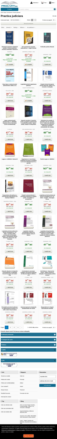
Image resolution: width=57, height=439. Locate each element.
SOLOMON (27, 165)
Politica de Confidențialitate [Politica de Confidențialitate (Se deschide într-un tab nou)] (8, 430)
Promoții (22, 379)
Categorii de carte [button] (7, 339)
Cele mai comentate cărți (7, 408)
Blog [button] (22, 401)
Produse (9, 9)
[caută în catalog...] (36, 9)
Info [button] (3, 372)
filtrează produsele (28, 23)
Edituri (21, 383)
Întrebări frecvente (5, 393)
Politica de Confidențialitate (7, 383)
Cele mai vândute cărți (6, 405)
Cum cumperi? (4, 386)
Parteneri (22, 389)
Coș (43, 3)
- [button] (54, 350)
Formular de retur (24, 393)
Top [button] (3, 401)
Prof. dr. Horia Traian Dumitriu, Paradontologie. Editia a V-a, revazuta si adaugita (27, 406)
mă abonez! (47, 385)
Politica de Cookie (5, 379)
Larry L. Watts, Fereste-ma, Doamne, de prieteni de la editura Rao (28, 422)
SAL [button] (3, 360)
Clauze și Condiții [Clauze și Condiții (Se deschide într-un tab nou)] (20, 430)
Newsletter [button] (43, 372)
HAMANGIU (9, 51)
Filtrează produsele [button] (7, 334)
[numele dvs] (47, 376)
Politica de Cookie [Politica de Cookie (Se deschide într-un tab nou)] (48, 428)
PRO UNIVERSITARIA (27, 129)
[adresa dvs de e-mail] (47, 380)
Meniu (51, 3)
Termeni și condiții (5, 376)
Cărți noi (22, 376)
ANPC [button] (4, 350)
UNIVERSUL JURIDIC (27, 51)
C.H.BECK (9, 129)
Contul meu (34, 3)
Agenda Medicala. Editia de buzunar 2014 (27, 411)
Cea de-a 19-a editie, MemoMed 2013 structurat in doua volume (28, 416)
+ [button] (54, 334)
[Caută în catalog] (55, 9)
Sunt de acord (28, 436)
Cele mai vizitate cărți (6, 411)
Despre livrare (4, 389)
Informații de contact (6, 396)
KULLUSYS (8, 90)
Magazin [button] (23, 372)
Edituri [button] (4, 344)
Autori (21, 386)
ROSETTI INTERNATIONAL (28, 87)
